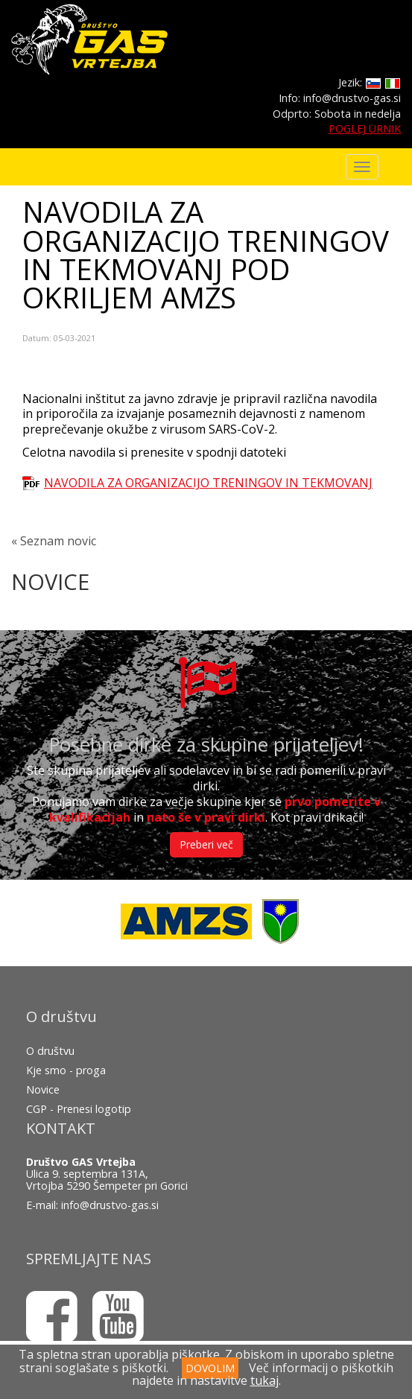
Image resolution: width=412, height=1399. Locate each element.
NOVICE (50, 581)
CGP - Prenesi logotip (78, 1109)
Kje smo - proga (66, 1070)
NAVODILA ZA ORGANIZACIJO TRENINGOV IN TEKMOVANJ (208, 483)
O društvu (50, 1051)
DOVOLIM (210, 1368)
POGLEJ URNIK (365, 128)
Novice (43, 1089)
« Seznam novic (53, 541)
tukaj (264, 1380)
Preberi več (206, 844)
